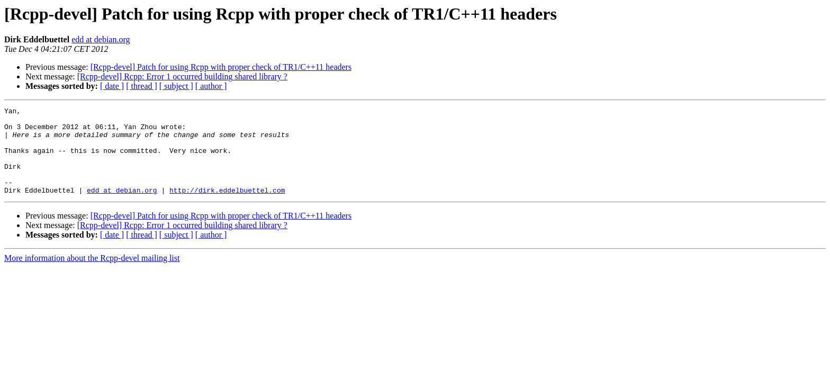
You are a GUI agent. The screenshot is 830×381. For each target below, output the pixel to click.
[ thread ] (141, 85)
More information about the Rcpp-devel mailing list (91, 275)
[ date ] (112, 85)
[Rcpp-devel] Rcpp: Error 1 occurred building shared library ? (182, 76)
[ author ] (211, 85)
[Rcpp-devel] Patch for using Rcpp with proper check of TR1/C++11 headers (221, 66)
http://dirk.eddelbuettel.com (227, 207)
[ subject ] (176, 85)
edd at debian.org (100, 39)
